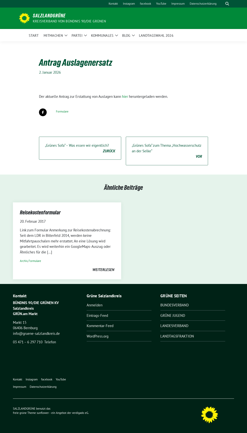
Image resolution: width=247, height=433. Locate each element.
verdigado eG (80, 413)
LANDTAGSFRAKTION (177, 336)
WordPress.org (97, 336)
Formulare (62, 111)
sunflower (43, 413)
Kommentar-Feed (100, 325)
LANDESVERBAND (174, 325)
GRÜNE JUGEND (172, 315)
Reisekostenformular (40, 212)
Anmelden (94, 305)
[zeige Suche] (227, 4)
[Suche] (221, 4)
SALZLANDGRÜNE (49, 16)
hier (125, 96)
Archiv (23, 261)
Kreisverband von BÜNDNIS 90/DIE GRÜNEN (69, 21)
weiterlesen (103, 269)
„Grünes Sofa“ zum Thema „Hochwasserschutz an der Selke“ (167, 151)
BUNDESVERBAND (174, 305)
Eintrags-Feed (97, 315)
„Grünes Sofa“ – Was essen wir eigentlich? (80, 148)
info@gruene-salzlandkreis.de (36, 333)
